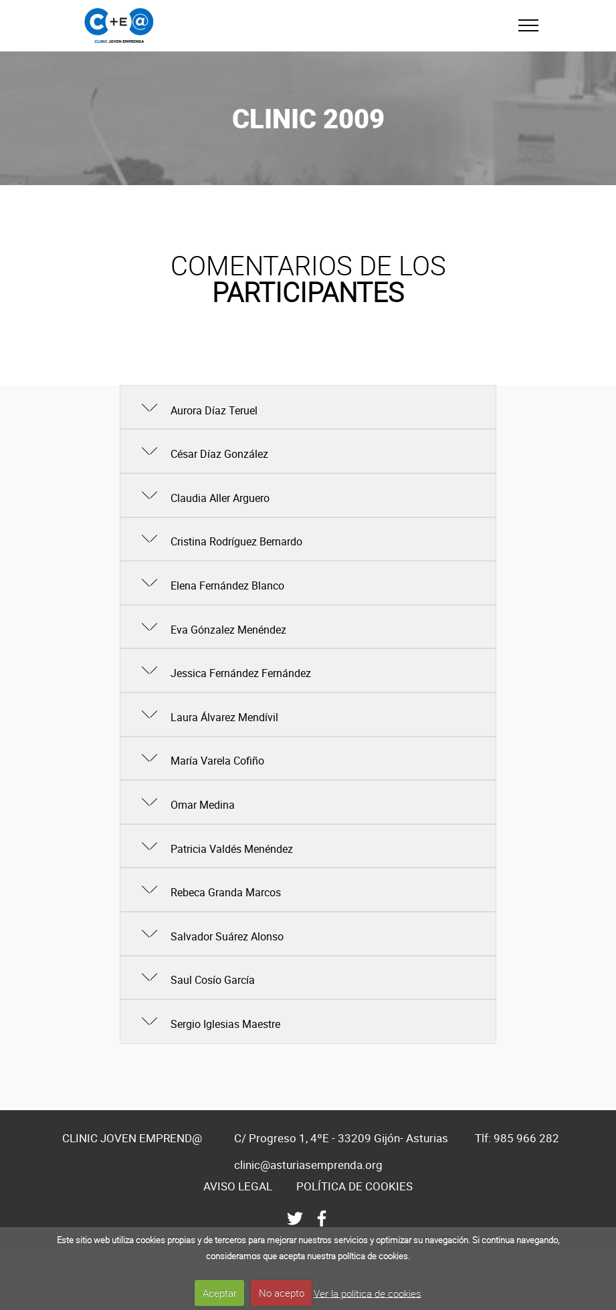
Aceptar (220, 1292)
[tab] (308, 408)
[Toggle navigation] (528, 25)
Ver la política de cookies (367, 1292)
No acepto (281, 1292)
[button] (308, 407)
